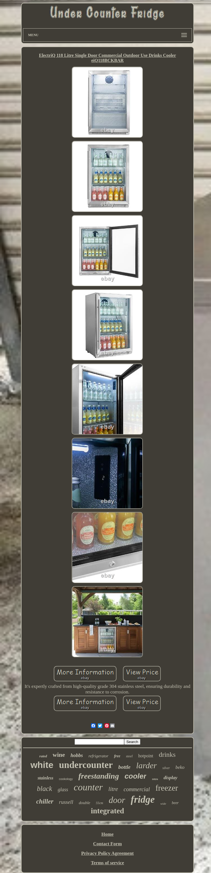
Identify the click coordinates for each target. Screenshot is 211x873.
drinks (167, 754)
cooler (135, 776)
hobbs (77, 755)
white (42, 765)
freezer (167, 787)
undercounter (86, 765)
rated (43, 756)
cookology (66, 779)
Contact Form (107, 843)
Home (107, 834)
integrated (107, 811)
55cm (99, 803)
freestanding (98, 776)
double (84, 802)
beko (179, 767)
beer (175, 803)
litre (113, 789)
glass (63, 789)
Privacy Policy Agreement (107, 853)
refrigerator (98, 756)
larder (146, 765)
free (117, 756)
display (170, 777)
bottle (124, 767)
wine (59, 754)
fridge (143, 799)
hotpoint (145, 755)
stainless (45, 778)
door (117, 800)
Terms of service (107, 862)
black (44, 788)
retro (155, 779)
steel (129, 756)
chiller (44, 801)
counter (88, 787)
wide (163, 803)
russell (66, 802)
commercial (137, 789)
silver (166, 768)
